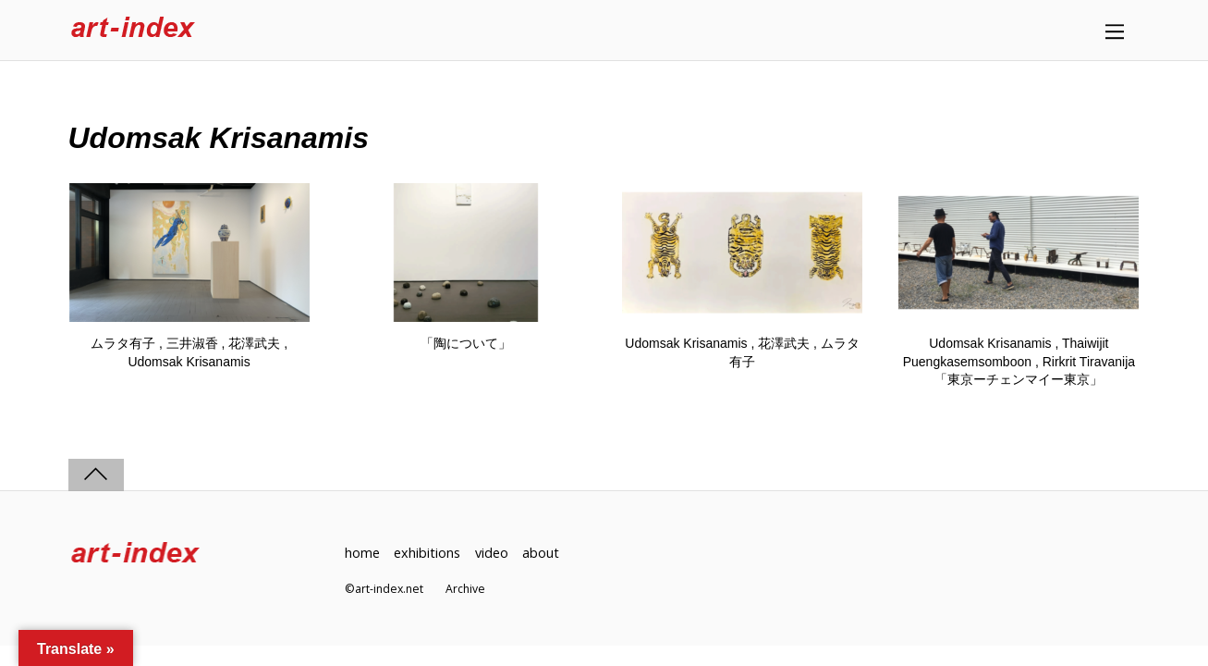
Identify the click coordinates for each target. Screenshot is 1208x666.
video (491, 552)
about (540, 552)
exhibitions (427, 552)
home (362, 552)
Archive (465, 589)
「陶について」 (466, 343)
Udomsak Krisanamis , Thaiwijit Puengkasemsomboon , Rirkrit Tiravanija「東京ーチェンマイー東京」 (1019, 361)
